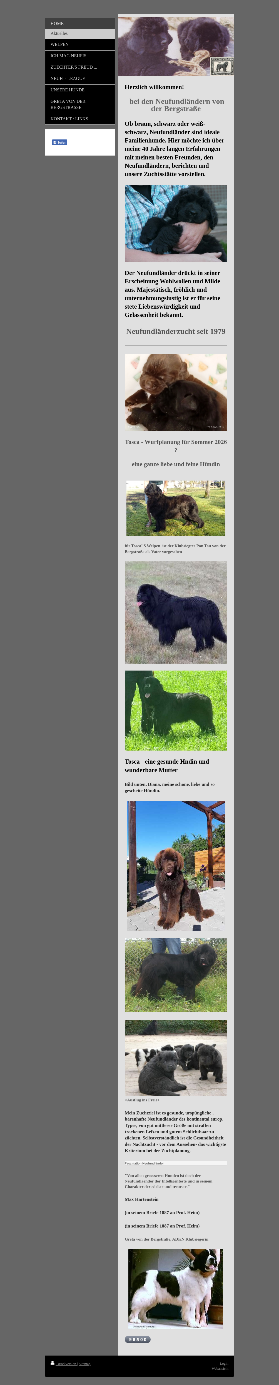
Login (224, 1363)
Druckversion (64, 1364)
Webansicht (220, 1368)
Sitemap (85, 1364)
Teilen (59, 142)
